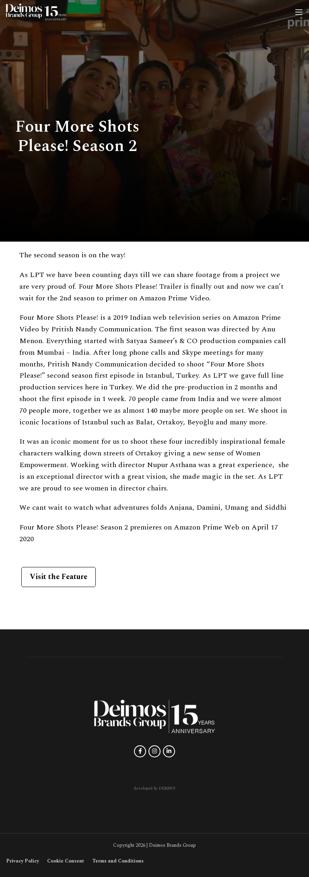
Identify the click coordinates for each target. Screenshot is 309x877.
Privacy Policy (22, 861)
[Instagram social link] (154, 751)
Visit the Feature (58, 576)
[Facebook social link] (140, 751)
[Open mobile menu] (299, 12)
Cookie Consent (65, 861)
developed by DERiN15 (154, 788)
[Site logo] (36, 11)
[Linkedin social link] (169, 751)
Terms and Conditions (118, 861)
